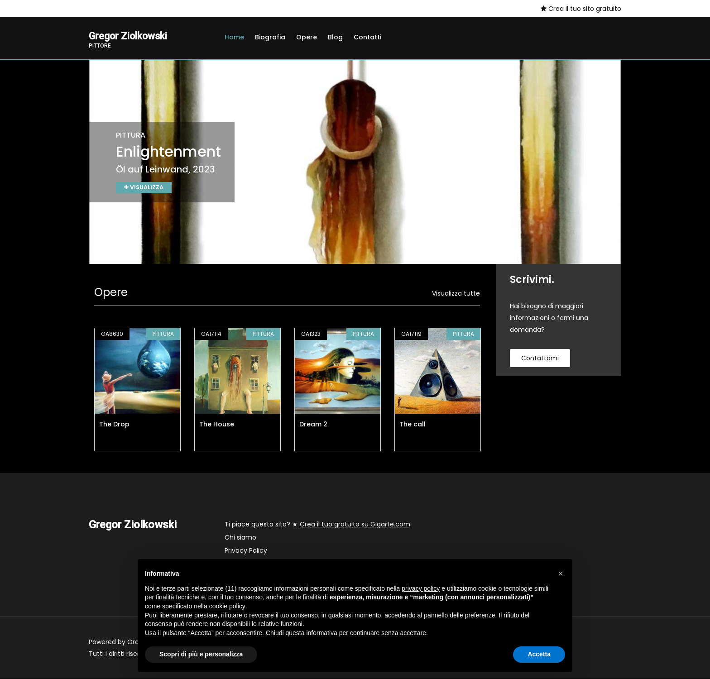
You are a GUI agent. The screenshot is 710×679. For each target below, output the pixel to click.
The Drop (114, 425)
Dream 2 (313, 425)
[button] (560, 573)
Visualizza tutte (456, 294)
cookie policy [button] (227, 606)
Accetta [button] (539, 654)
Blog (335, 37)
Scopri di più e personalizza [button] (201, 654)
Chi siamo (240, 538)
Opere (306, 37)
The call (412, 425)
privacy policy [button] (421, 588)
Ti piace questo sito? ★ (317, 525)
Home (234, 37)
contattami (540, 359)
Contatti (367, 37)
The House (216, 425)
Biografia (270, 37)
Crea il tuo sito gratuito (581, 8)
